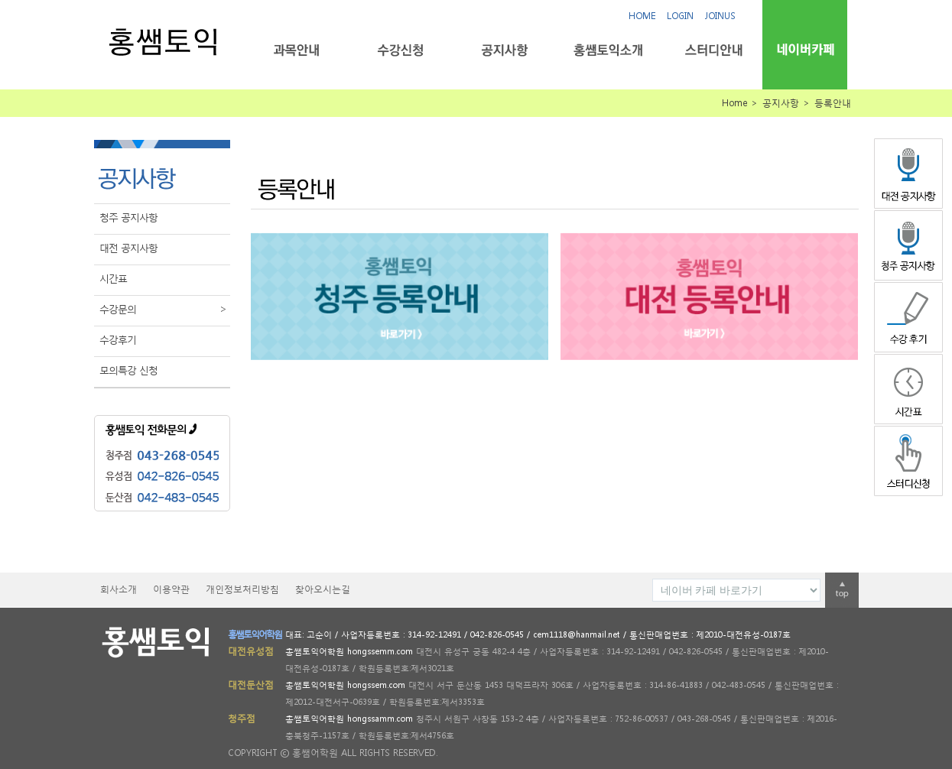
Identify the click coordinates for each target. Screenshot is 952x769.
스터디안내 (712, 50)
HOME (642, 15)
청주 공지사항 (128, 217)
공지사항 (504, 50)
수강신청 (400, 50)
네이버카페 (805, 49)
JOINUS (720, 15)
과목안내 (296, 50)
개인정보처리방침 (242, 589)
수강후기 (117, 339)
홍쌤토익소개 (608, 50)
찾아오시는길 (322, 589)
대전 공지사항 (128, 248)
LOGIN (680, 15)
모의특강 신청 (128, 370)
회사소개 (118, 589)
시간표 (113, 278)
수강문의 (164, 309)
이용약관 (171, 589)
